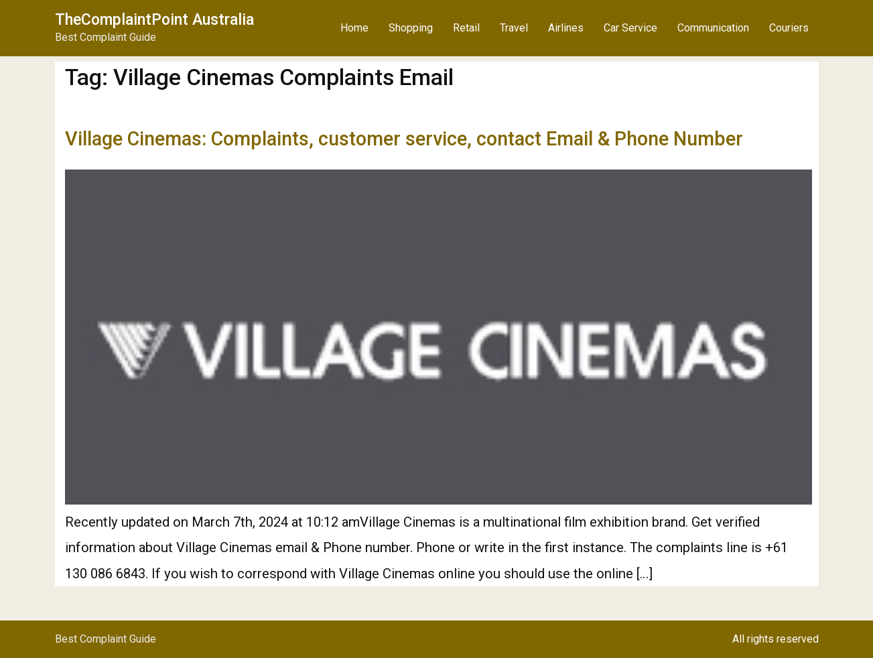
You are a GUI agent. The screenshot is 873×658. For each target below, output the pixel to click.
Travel (514, 27)
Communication (713, 27)
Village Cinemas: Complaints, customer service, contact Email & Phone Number (404, 138)
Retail (466, 27)
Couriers (789, 27)
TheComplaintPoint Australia (154, 20)
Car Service (630, 27)
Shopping (411, 27)
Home (354, 27)
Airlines (566, 27)
